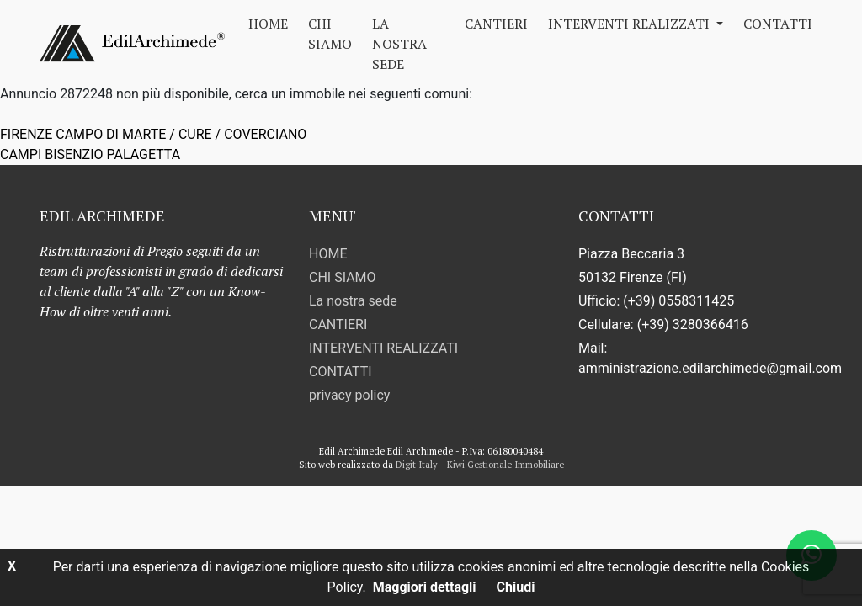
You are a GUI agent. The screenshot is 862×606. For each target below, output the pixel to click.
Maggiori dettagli (424, 587)
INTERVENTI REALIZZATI (383, 348)
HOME (268, 23)
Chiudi (516, 587)
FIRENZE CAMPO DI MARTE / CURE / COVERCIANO (153, 134)
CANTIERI (496, 23)
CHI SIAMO (330, 33)
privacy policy (349, 395)
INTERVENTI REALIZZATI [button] (630, 23)
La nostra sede (399, 43)
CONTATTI (777, 23)
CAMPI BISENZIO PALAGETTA (90, 154)
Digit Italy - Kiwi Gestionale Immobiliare (480, 464)
